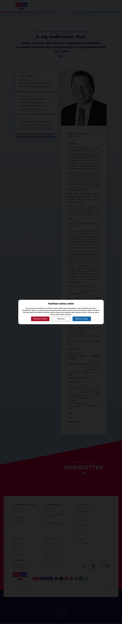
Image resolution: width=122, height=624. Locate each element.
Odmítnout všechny (40, 319)
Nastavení (61, 319)
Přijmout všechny (82, 319)
